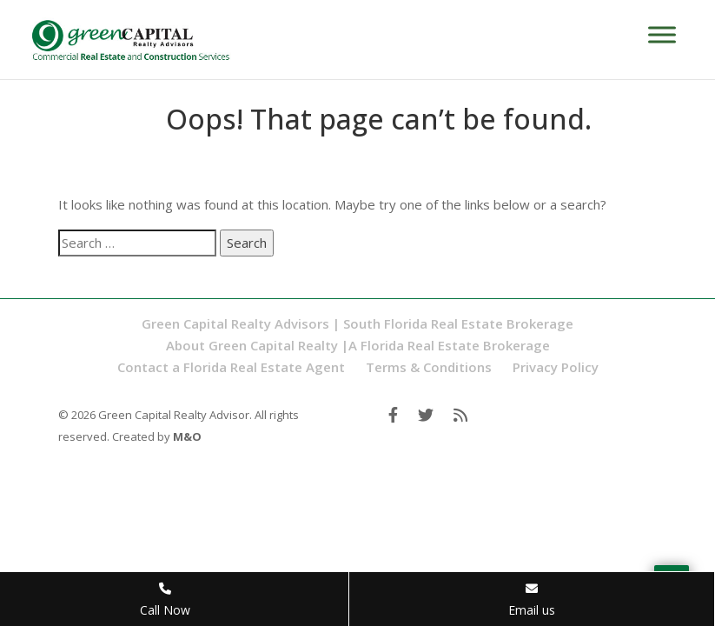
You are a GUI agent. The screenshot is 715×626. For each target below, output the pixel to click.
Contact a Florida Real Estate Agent (231, 367)
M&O (187, 436)
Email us (531, 600)
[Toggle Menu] (662, 34)
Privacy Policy (556, 367)
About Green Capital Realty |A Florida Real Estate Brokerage (358, 345)
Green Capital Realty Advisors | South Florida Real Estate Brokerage (357, 323)
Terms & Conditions (429, 367)
